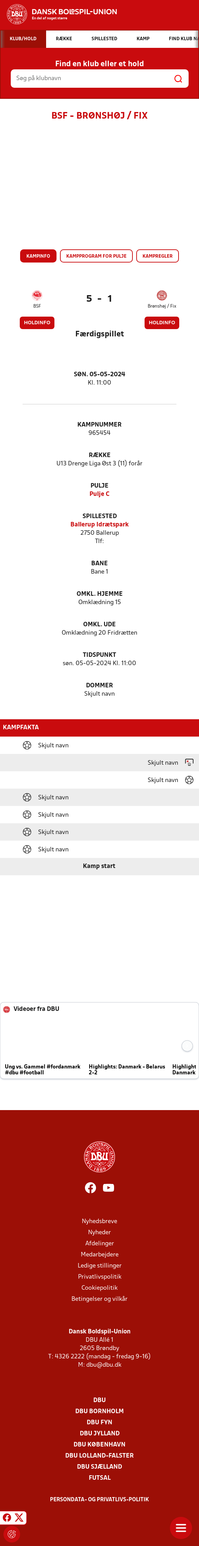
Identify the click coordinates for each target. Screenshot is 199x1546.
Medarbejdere (100, 1255)
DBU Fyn (99, 1423)
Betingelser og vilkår (99, 1299)
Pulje (99, 486)
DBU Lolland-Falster (99, 1456)
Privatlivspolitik (99, 1277)
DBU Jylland (100, 1434)
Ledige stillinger (100, 1266)
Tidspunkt (99, 655)
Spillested (100, 516)
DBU (99, 1400)
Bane (99, 564)
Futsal (100, 1478)
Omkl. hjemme (100, 594)
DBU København (99, 1445)
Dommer (99, 686)
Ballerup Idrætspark (99, 525)
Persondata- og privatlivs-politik (99, 1499)
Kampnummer (99, 425)
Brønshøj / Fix (162, 306)
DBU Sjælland (99, 1467)
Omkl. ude (99, 625)
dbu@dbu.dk (103, 1365)
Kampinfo (38, 256)
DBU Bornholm (99, 1412)
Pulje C (99, 494)
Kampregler (157, 256)
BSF (37, 306)
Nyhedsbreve (99, 1222)
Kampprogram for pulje (96, 256)
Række (100, 455)
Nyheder (99, 1233)
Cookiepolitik (99, 1288)
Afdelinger (99, 1244)
